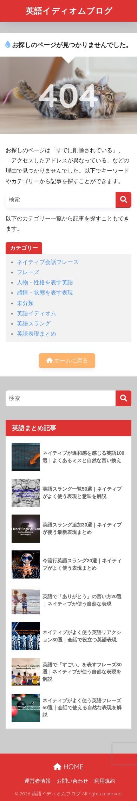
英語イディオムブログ (69, 11)
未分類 (25, 303)
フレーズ (28, 272)
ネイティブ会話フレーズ (48, 262)
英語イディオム (36, 313)
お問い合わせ (72, 781)
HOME (68, 766)
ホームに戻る (67, 360)
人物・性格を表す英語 (45, 282)
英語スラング (34, 324)
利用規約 (104, 781)
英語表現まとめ (36, 334)
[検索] (123, 200)
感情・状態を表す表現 (45, 293)
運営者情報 (37, 781)
